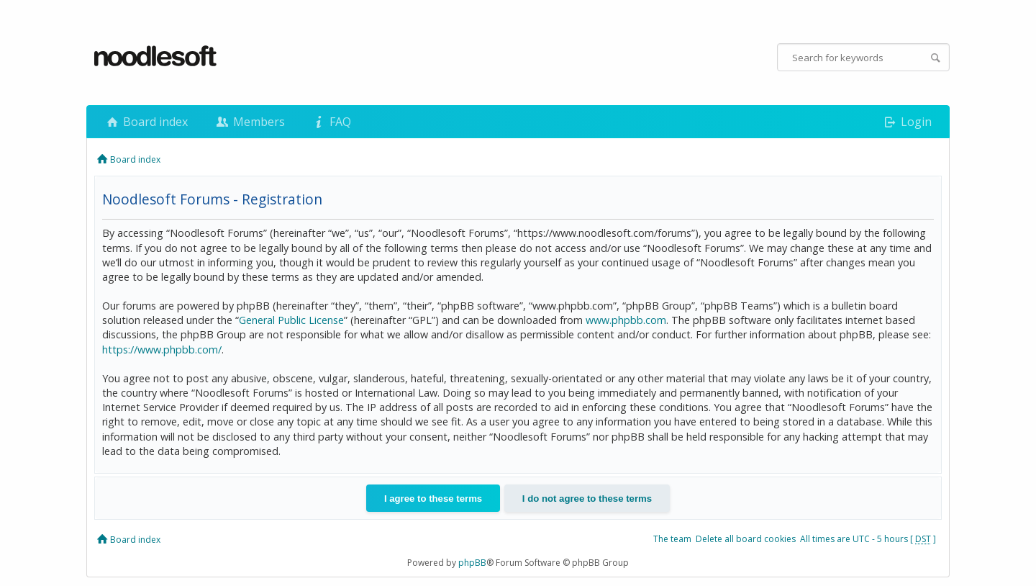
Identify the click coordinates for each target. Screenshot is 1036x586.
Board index (146, 122)
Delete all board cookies (746, 539)
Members (249, 122)
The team (672, 539)
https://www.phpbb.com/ (162, 349)
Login (907, 122)
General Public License (291, 320)
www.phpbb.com (626, 320)
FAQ (331, 122)
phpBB (472, 562)
